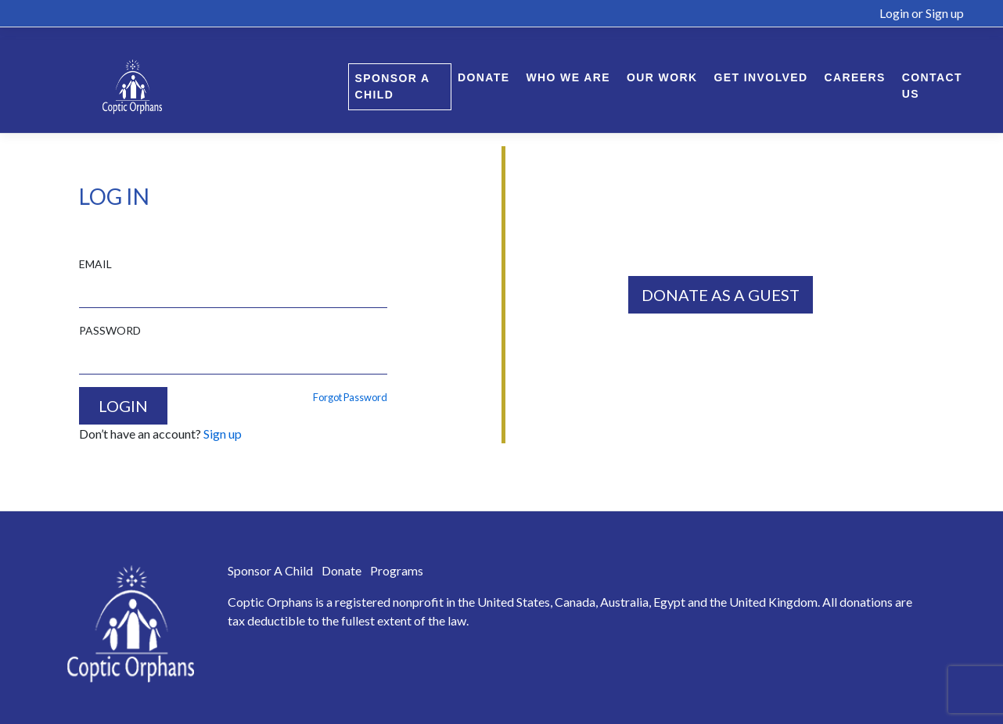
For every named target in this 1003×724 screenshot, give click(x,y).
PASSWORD (110, 330)
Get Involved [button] (761, 77)
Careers (855, 77)
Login (894, 12)
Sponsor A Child (392, 86)
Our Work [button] (662, 77)
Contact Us (932, 85)
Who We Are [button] (568, 77)
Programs (396, 570)
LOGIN (123, 405)
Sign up (945, 12)
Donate (483, 77)
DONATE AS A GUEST (721, 294)
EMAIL (95, 264)
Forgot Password (350, 397)
